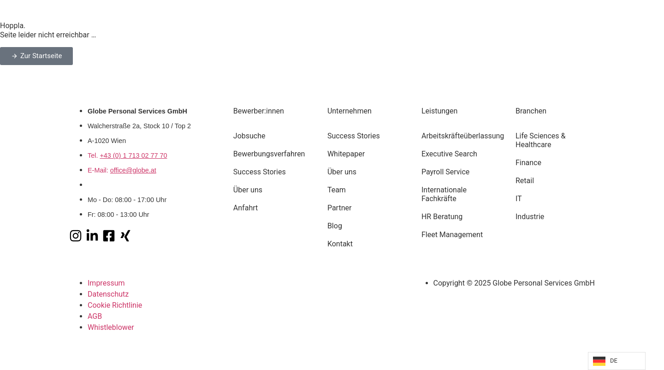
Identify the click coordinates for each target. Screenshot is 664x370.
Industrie (530, 216)
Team (336, 189)
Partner (339, 207)
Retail (525, 180)
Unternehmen (349, 111)
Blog (334, 225)
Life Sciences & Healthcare (540, 140)
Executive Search (449, 153)
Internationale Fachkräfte (444, 194)
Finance (528, 162)
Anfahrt (245, 207)
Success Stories (259, 171)
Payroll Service (445, 171)
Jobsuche (249, 135)
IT (519, 198)
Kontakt (340, 243)
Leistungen (439, 111)
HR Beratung (441, 216)
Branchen (531, 111)
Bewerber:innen (258, 111)
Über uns (247, 189)
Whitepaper (346, 153)
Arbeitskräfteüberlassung (461, 135)
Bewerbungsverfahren (269, 153)
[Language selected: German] (617, 361)
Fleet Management (452, 234)
